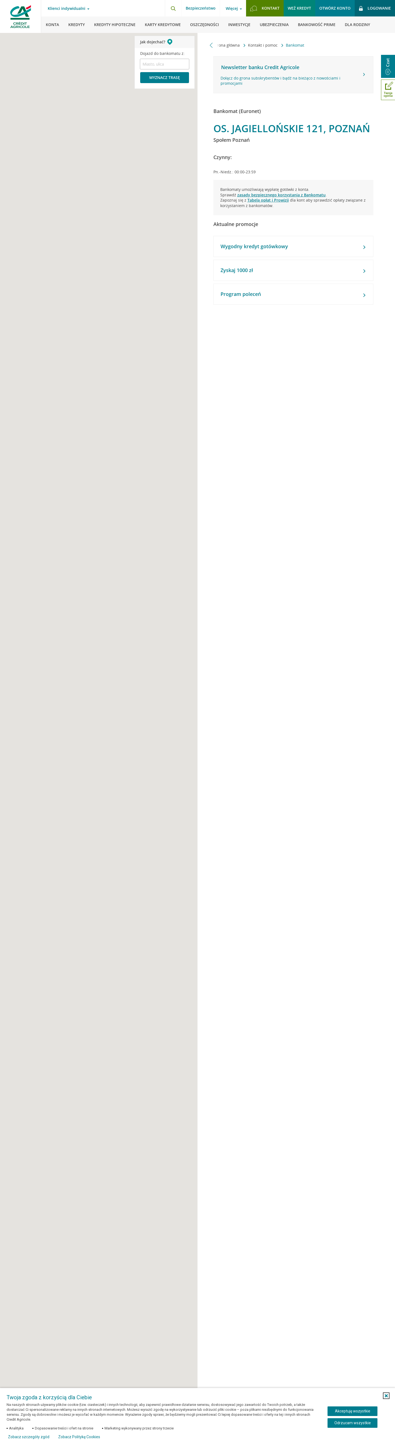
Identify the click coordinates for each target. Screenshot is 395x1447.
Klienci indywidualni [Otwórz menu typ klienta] (66, 8)
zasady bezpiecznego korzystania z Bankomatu (281, 194)
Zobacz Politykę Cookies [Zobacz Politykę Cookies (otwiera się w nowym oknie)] (79, 1437)
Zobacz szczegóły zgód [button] (28, 1437)
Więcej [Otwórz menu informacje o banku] (232, 8)
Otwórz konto (335, 8)
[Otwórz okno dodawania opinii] (388, 90)
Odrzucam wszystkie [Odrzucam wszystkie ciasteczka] (352, 1423)
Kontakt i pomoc (263, 45)
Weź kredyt (299, 8)
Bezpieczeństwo (201, 8)
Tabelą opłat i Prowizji (268, 200)
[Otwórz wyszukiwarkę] (173, 8)
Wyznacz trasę (164, 77)
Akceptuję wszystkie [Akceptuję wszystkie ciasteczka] (352, 1411)
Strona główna (227, 45)
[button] (386, 1396)
